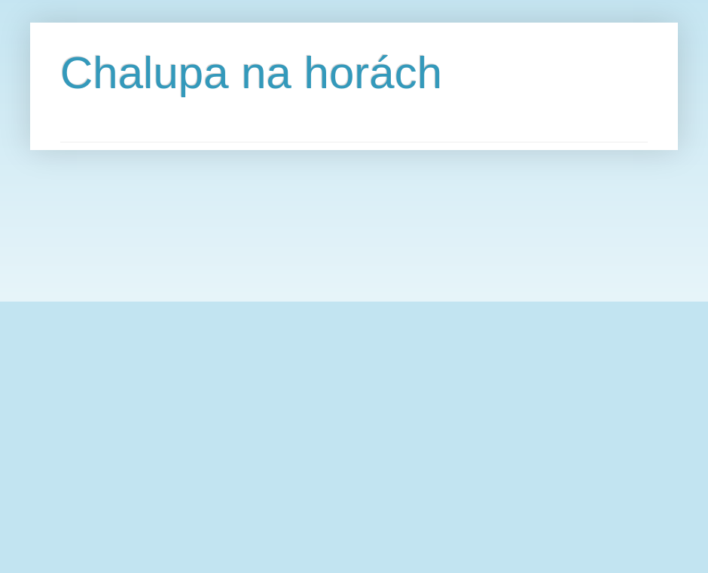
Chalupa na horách (251, 72)
